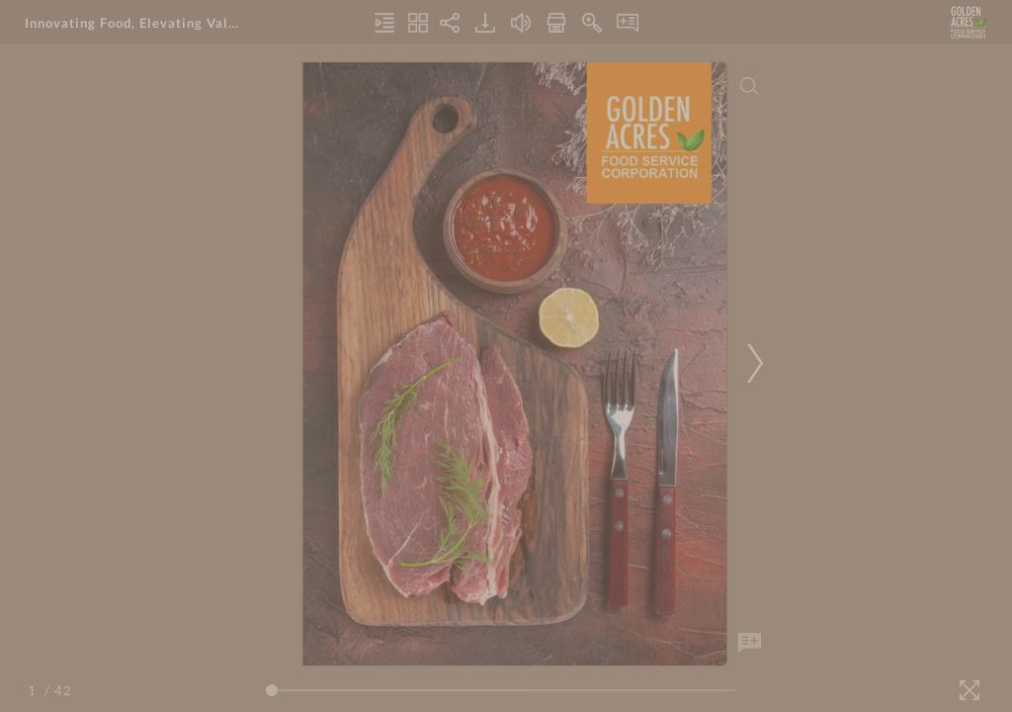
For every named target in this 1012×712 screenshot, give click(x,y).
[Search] (750, 86)
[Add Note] (750, 643)
